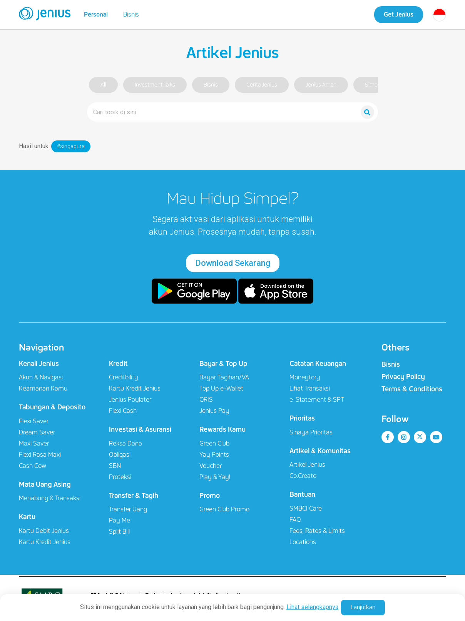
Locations (302, 542)
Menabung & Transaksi (49, 498)
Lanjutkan (363, 607)
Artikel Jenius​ (307, 464)
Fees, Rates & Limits (317, 530)
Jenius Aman (321, 85)
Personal (96, 14)
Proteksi (120, 477)
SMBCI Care (305, 508)
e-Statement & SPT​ (316, 399)
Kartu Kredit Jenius (44, 542)
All (103, 85)
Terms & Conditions (411, 389)
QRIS (206, 399)
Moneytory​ (304, 377)
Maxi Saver (34, 443)
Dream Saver (37, 432)
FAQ (295, 519)
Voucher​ (210, 465)
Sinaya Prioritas (311, 432)
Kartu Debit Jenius (44, 530)
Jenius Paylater (130, 399)
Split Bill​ (119, 531)
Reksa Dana (125, 443)
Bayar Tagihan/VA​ (224, 377)
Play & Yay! (214, 477)
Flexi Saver (34, 421)
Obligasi (119, 454)
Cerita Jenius (261, 85)
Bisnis (131, 14)
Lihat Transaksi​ (309, 388)
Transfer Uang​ (128, 509)
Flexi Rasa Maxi (40, 454)
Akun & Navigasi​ (41, 377)
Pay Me (119, 520)
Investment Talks (155, 85)
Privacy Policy (403, 376)
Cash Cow (32, 465)
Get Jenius (398, 14)
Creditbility (123, 377)
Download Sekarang (232, 263)
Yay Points (214, 454)
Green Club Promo (224, 509)
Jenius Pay (214, 410)
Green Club (214, 443)
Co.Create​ (302, 475)
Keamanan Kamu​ (43, 388)
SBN (115, 465)
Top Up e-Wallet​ (221, 388)
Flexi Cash (123, 410)
